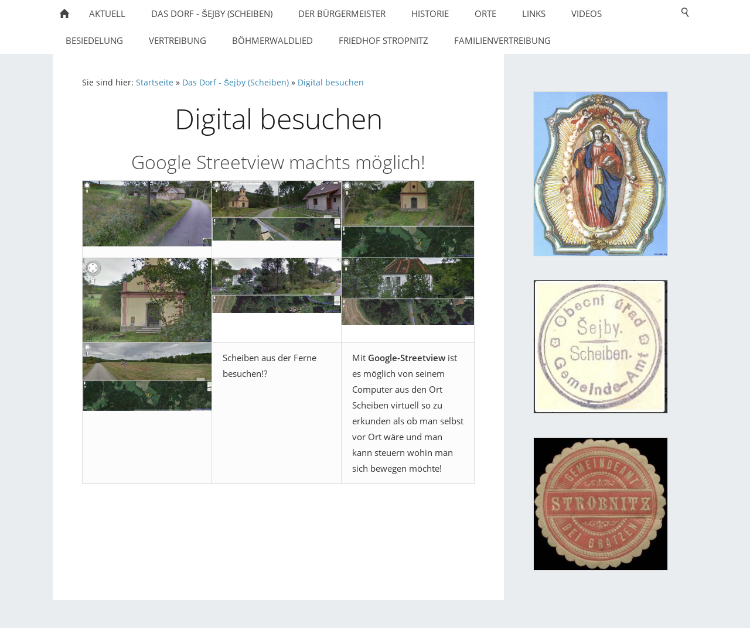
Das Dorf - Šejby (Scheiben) (235, 82)
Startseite (154, 82)
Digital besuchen (331, 82)
